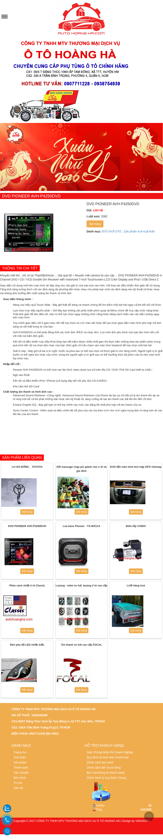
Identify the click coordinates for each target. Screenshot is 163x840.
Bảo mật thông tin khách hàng (105, 772)
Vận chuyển (21, 772)
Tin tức (18, 782)
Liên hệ (18, 788)
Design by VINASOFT (136, 820)
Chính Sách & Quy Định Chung (106, 777)
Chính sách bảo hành (100, 762)
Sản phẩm (20, 762)
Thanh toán (21, 767)
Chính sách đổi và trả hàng (104, 767)
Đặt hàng (95, 224)
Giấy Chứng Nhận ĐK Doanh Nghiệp (110, 752)
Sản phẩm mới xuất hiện (139, 231)
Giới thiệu (20, 757)
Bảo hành (20, 777)
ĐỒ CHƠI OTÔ (111, 231)
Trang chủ (20, 752)
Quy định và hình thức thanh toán (108, 757)
